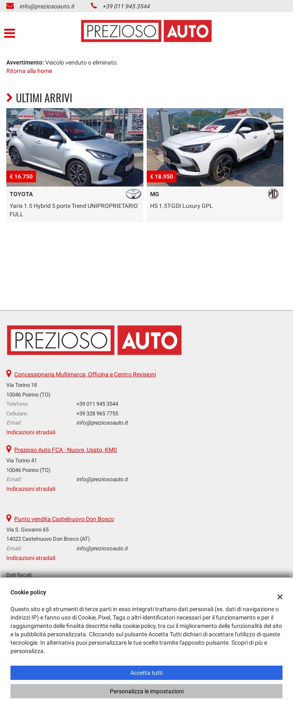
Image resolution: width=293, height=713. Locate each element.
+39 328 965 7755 (97, 413)
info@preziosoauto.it (46, 6)
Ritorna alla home (29, 70)
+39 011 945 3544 (126, 6)
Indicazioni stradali (30, 432)
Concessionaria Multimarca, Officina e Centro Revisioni (85, 374)
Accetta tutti (146, 672)
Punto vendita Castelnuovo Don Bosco (64, 519)
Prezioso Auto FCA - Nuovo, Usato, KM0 (65, 449)
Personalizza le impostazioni (147, 691)
